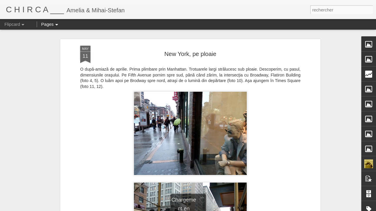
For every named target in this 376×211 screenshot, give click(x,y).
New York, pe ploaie (190, 54)
